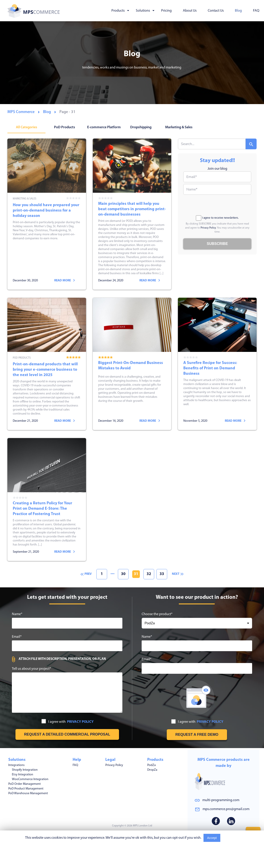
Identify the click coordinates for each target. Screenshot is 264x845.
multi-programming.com (220, 800)
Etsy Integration (22, 773)
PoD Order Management (24, 782)
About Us (190, 11)
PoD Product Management (25, 787)
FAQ (256, 11)
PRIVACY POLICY (80, 722)
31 (136, 574)
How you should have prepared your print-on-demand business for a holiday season (46, 214)
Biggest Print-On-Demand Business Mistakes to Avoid (132, 364)
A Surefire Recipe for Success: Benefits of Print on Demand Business (217, 364)
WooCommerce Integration (30, 777)
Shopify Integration (25, 768)
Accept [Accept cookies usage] (212, 838)
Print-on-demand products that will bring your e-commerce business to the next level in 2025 (46, 364)
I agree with (67, 722)
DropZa (152, 768)
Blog (238, 11)
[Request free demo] (197, 734)
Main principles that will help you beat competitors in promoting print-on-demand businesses (132, 214)
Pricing (166, 11)
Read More (231, 838)
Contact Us (216, 11)
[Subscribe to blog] (217, 243)
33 (162, 574)
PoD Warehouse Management (28, 792)
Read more (64, 280)
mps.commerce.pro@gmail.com (226, 809)
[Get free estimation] (67, 734)
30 (123, 574)
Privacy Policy (208, 228)
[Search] (251, 144)
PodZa (151, 763)
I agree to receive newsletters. (217, 218)
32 (149, 574)
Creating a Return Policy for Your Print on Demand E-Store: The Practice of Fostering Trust (46, 499)
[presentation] (217, 205)
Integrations (16, 763)
